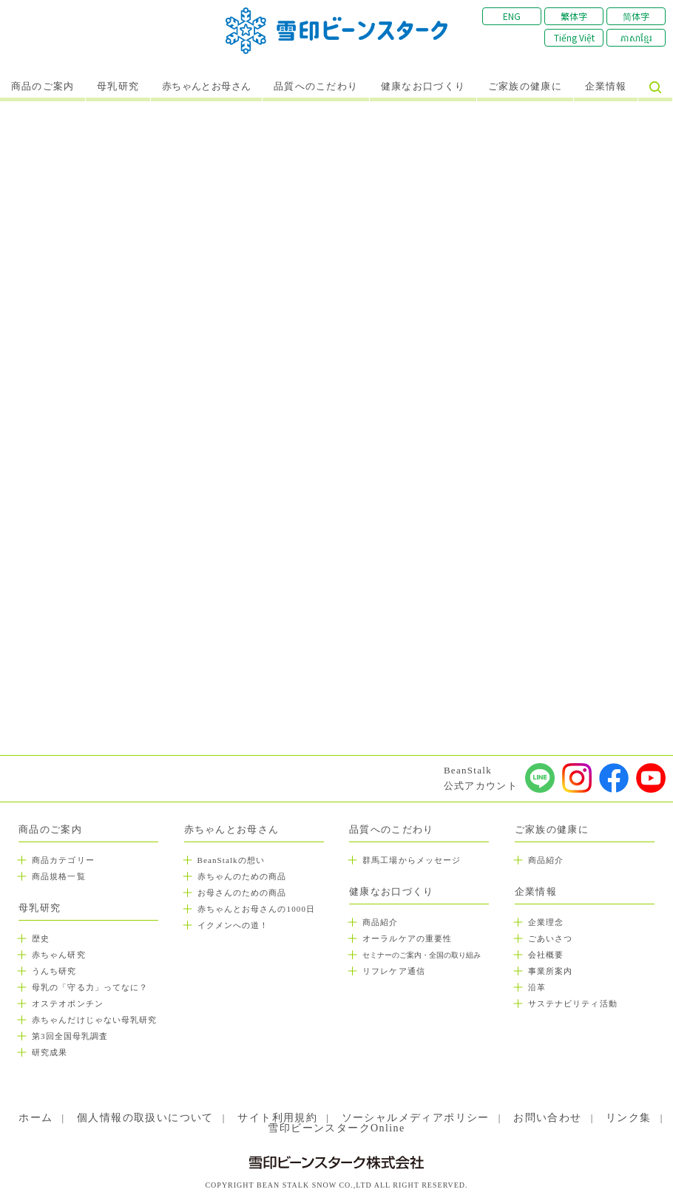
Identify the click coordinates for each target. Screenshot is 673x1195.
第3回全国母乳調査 (70, 1036)
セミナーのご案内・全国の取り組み (421, 955)
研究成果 (49, 1052)
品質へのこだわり (316, 86)
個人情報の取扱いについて (145, 1117)
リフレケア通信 (393, 971)
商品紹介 (380, 922)
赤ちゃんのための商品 (242, 876)
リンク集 (629, 1117)
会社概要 (546, 954)
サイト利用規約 (277, 1117)
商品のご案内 (43, 86)
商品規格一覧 (59, 876)
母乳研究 (118, 86)
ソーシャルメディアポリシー (416, 1117)
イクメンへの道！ (233, 925)
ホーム (35, 1117)
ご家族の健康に (525, 86)
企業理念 (546, 922)
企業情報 (606, 86)
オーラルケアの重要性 (407, 938)
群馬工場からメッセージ (411, 860)
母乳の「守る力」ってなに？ (90, 987)
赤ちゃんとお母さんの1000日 (256, 908)
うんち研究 (54, 971)
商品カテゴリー (63, 860)
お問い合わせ (547, 1117)
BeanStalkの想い (231, 860)
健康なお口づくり (423, 86)
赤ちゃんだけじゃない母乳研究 (94, 1019)
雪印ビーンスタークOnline (336, 1128)
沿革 (537, 987)
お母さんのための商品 (242, 892)
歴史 (41, 938)
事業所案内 (550, 971)
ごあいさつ (550, 938)
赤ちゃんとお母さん (206, 86)
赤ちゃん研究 (59, 954)
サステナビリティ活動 (573, 1003)
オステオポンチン (68, 1003)
